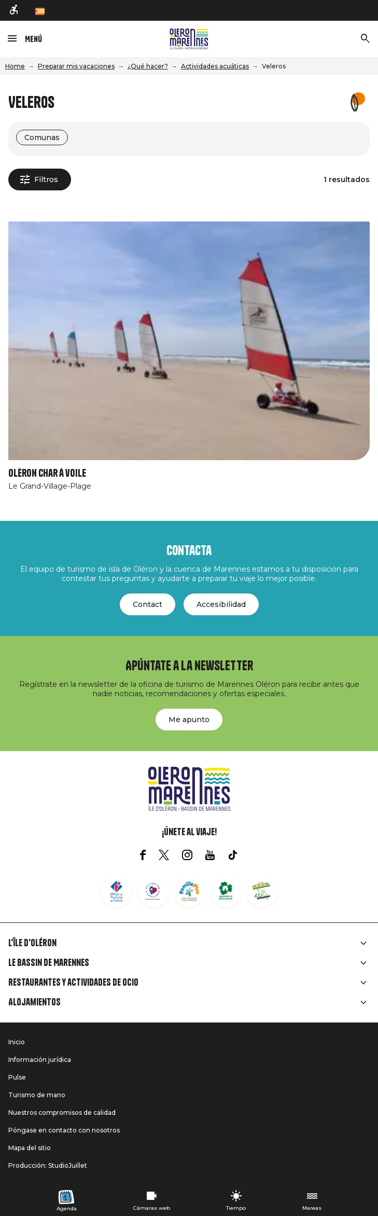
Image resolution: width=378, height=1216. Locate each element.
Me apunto (189, 719)
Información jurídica (39, 1059)
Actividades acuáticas (215, 66)
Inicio (16, 1042)
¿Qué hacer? (148, 66)
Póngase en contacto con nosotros (64, 1130)
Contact (147, 604)
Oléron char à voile (47, 473)
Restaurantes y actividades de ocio (73, 982)
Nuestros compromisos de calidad (62, 1112)
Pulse (17, 1077)
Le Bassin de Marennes (48, 963)
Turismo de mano (36, 1095)
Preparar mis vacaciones (76, 66)
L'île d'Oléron (32, 943)
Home (15, 66)
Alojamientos (34, 1002)
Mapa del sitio (29, 1148)
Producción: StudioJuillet (47, 1165)
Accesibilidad (221, 604)
